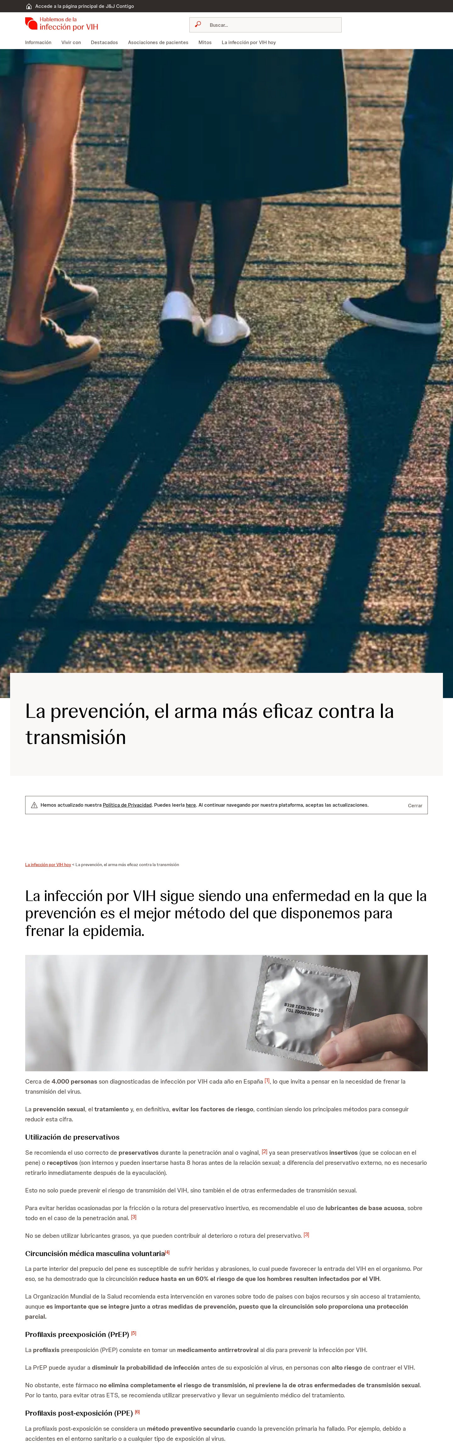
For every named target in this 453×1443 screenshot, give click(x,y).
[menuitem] (40, 42)
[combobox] (265, 24)
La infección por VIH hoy (48, 864)
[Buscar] (269, 25)
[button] (226, 1013)
